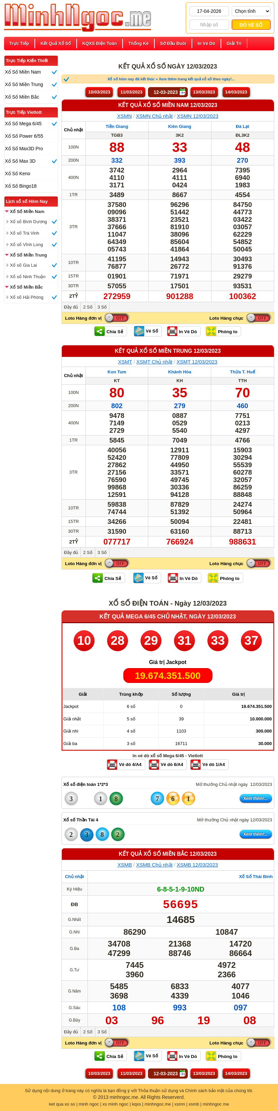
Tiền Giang (117, 126)
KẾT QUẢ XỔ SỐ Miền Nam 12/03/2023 (167, 105)
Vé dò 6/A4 (172, 764)
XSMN (124, 116)
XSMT (125, 362)
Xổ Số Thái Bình (256, 876)
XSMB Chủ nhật (154, 865)
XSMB (125, 865)
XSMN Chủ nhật (154, 116)
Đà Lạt (242, 126)
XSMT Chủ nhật (154, 362)
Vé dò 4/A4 (130, 764)
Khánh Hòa (180, 371)
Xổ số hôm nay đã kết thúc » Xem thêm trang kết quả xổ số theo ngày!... (171, 79)
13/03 (204, 92)
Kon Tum (116, 371)
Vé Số (152, 331)
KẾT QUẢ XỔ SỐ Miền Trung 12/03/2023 (168, 351)
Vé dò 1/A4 (213, 764)
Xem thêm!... (255, 798)
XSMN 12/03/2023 (198, 116)
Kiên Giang (180, 126)
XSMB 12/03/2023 (197, 865)
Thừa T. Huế (242, 371)
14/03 (236, 92)
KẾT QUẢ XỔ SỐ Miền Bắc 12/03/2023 (168, 854)
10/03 (99, 92)
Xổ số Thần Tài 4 (81, 819)
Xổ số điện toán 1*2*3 (86, 784)
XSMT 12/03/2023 (197, 362)
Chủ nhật (73, 129)
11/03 (131, 92)
